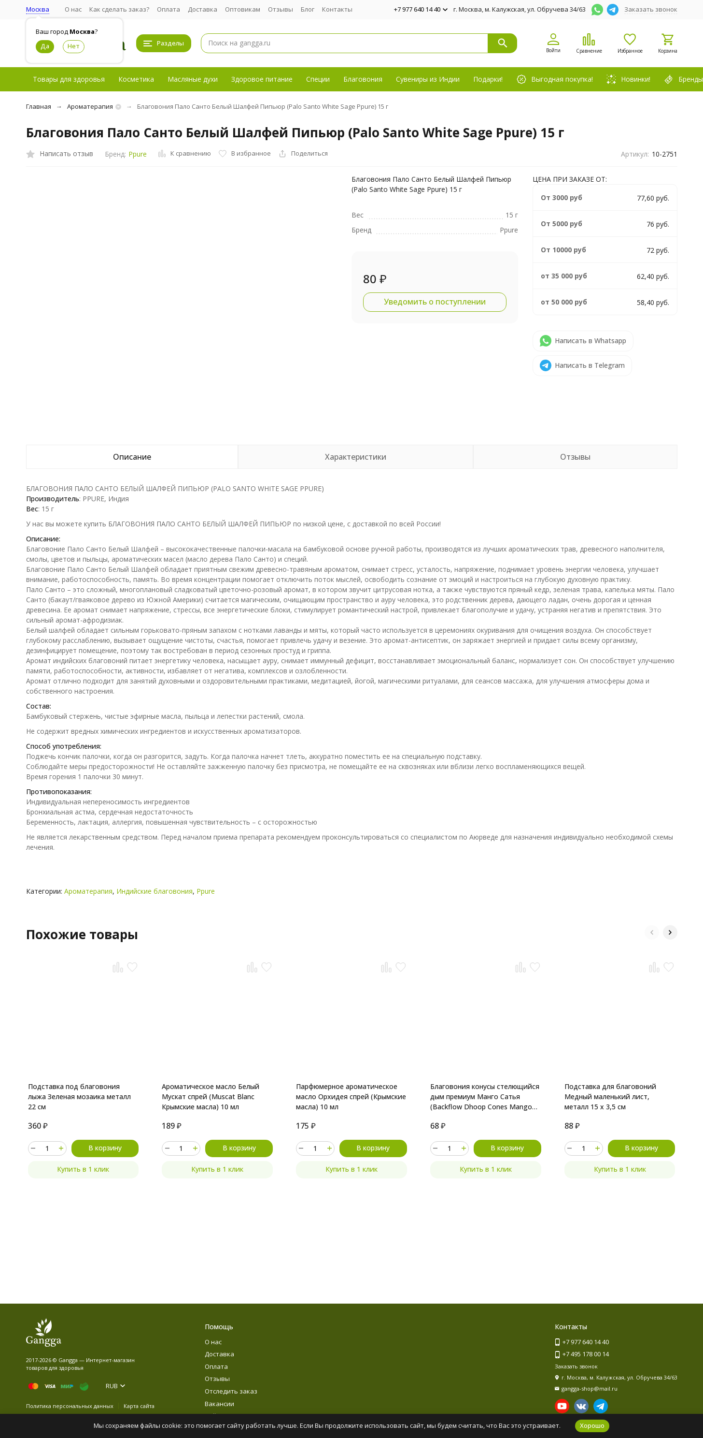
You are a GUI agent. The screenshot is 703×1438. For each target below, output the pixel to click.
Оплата (168, 9)
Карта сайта (139, 1405)
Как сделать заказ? (119, 9)
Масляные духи (193, 79)
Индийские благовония (154, 891)
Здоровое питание (262, 79)
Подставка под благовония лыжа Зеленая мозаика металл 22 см (79, 1096)
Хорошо (592, 1425)
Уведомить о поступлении (435, 301)
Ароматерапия (90, 106)
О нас (73, 9)
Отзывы (280, 9)
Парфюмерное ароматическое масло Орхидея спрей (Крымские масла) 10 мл (351, 1096)
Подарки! (488, 79)
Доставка (202, 9)
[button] (652, 932)
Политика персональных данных (69, 1405)
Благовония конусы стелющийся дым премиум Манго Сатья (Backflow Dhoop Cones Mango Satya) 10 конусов (484, 1097)
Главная (38, 106)
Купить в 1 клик (83, 1169)
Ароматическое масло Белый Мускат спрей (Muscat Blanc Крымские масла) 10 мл (210, 1096)
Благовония (362, 79)
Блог (307, 9)
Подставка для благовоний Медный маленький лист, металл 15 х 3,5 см (610, 1096)
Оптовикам (242, 9)
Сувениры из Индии (428, 79)
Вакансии (219, 1403)
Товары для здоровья (69, 79)
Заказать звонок (650, 9)
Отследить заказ (231, 1391)
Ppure (137, 154)
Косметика (136, 79)
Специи (318, 79)
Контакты (337, 9)
